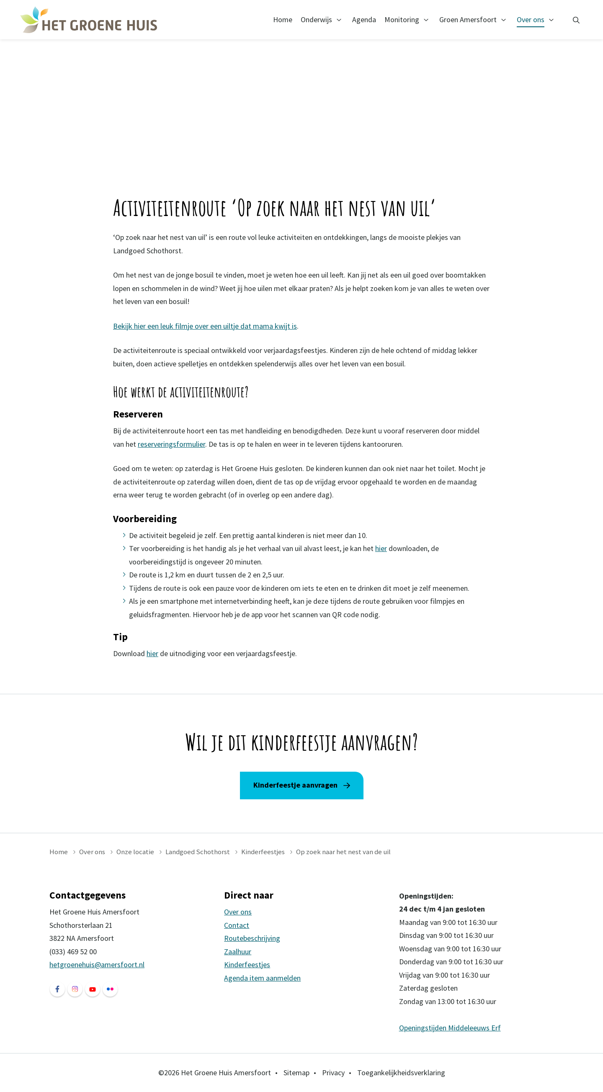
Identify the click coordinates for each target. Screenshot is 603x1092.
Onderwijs (316, 19)
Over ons (530, 19)
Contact (236, 925)
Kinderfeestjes (263, 851)
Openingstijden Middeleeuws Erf (450, 1028)
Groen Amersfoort (468, 19)
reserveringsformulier (171, 444)
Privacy (333, 1072)
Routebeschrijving (252, 938)
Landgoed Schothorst (197, 851)
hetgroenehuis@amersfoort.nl (96, 964)
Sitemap (296, 1072)
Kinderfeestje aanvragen (295, 785)
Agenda (364, 19)
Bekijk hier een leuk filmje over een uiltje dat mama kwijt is (205, 326)
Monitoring (401, 19)
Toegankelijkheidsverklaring (401, 1072)
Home (282, 19)
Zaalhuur (237, 951)
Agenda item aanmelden (262, 978)
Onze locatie (135, 851)
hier (381, 548)
